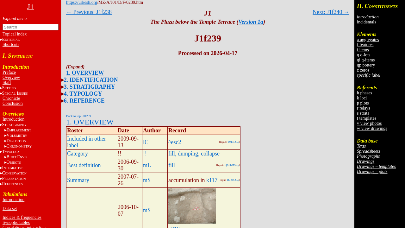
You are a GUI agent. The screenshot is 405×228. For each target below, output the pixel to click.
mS (147, 180)
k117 (211, 180)
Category (77, 153)
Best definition (84, 165)
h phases (364, 93)
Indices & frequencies (22, 217)
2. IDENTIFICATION (91, 80)
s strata (363, 113)
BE (17, 157)
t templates (366, 118)
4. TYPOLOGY (83, 94)
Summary (78, 180)
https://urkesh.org (81, 2)
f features (365, 44)
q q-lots (363, 55)
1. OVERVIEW (85, 73)
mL (147, 165)
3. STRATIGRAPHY (89, 87)
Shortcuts (11, 44)
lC (145, 142)
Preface (9, 72)
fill (171, 165)
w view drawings (372, 128)
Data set (10, 208)
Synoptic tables (16, 222)
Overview (11, 77)
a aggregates (368, 39)
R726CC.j (233, 179)
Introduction (13, 119)
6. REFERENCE (84, 101)
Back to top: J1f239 (78, 116)
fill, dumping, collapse (194, 153)
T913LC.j (233, 141)
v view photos (369, 123)
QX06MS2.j (232, 165)
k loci (362, 98)
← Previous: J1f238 (89, 12)
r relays (363, 108)
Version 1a (251, 22)
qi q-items (366, 60)
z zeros (363, 70)
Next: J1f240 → (331, 12)
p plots (363, 103)
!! (145, 153)
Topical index (15, 34)
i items (363, 50)
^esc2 (174, 142)
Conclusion (13, 103)
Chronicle (11, 98)
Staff (7, 82)
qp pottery (366, 65)
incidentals (366, 22)
